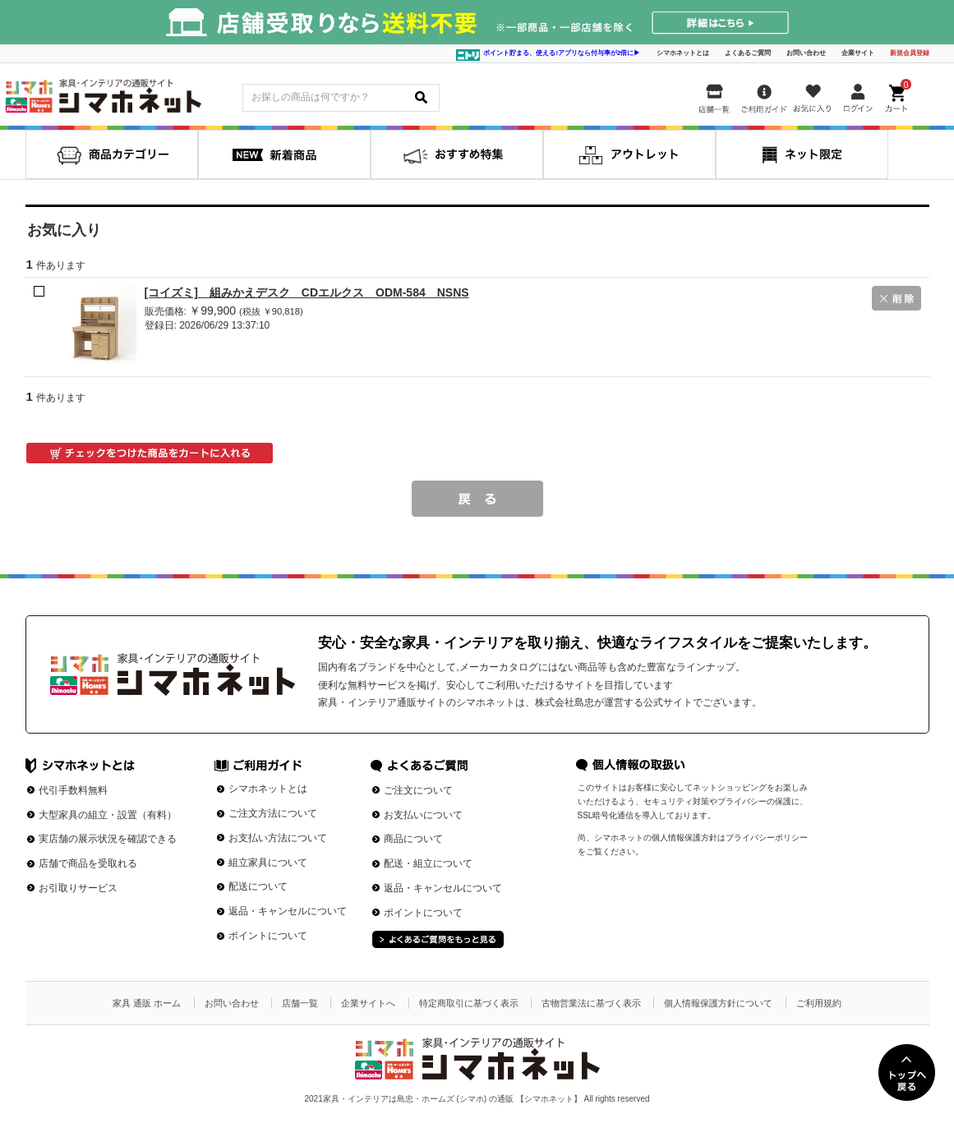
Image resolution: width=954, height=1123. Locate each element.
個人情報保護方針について (718, 1003)
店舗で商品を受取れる (88, 863)
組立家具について (267, 862)
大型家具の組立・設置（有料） (108, 815)
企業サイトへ (368, 1003)
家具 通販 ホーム (147, 1003)
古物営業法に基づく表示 (591, 1003)
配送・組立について (428, 863)
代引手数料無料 (73, 790)
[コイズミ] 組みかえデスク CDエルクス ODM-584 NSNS (307, 292)
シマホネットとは (683, 53)
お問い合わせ (806, 53)
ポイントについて (267, 935)
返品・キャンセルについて (287, 911)
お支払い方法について (277, 838)
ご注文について (418, 790)
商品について (413, 839)
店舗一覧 (300, 1003)
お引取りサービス (78, 888)
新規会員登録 (909, 53)
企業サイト (857, 53)
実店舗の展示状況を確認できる (108, 839)
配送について (258, 886)
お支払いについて (423, 815)
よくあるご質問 (748, 53)
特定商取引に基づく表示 (468, 1003)
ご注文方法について (272, 813)
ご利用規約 (818, 1003)
